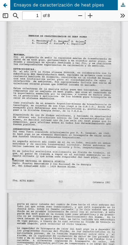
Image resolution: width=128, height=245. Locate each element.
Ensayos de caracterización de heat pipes (59, 4)
